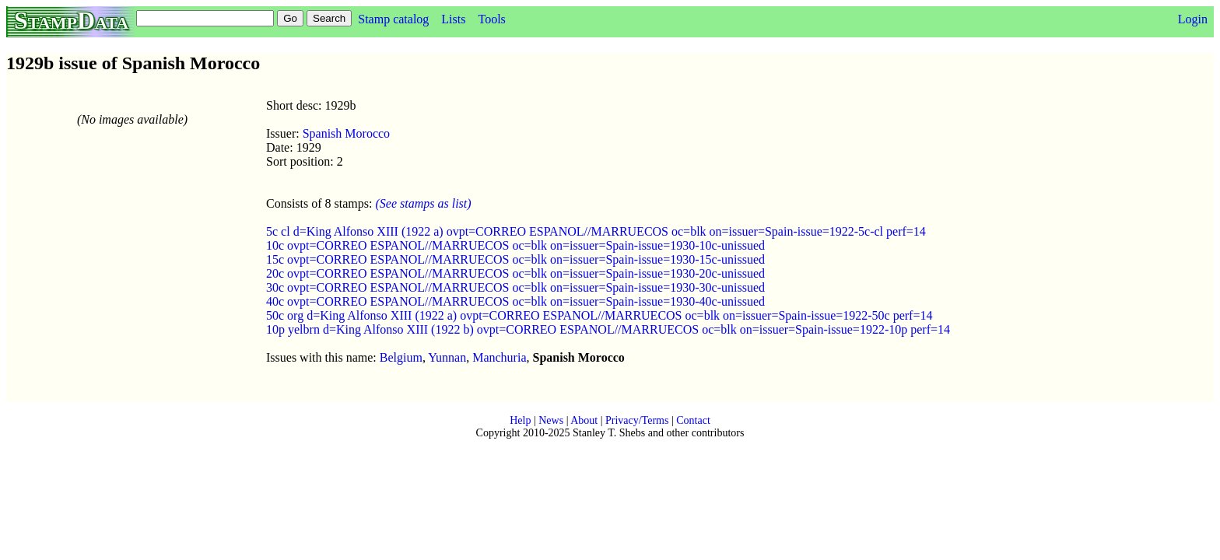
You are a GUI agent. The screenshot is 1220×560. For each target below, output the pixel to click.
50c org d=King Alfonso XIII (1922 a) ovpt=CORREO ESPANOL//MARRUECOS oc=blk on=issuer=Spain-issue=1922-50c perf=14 (599, 315)
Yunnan (447, 357)
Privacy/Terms (636, 420)
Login (1193, 19)
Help (520, 420)
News (550, 420)
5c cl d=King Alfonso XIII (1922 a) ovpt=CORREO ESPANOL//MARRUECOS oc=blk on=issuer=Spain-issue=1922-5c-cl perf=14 (596, 231)
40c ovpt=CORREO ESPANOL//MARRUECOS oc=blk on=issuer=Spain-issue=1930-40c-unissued (515, 301)
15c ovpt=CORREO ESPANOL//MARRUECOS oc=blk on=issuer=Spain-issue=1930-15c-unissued (515, 259)
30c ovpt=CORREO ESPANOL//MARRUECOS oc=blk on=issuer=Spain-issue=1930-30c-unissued (515, 287)
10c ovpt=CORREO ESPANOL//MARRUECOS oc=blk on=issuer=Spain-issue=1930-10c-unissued (515, 245)
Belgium (401, 357)
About (584, 420)
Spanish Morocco (346, 133)
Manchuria (499, 357)
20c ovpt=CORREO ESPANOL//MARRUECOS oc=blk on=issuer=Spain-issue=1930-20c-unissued (515, 273)
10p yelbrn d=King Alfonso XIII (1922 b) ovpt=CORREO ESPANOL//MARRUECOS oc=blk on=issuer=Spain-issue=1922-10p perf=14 (608, 329)
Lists (453, 19)
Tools (491, 19)
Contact (693, 420)
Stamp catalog (393, 19)
